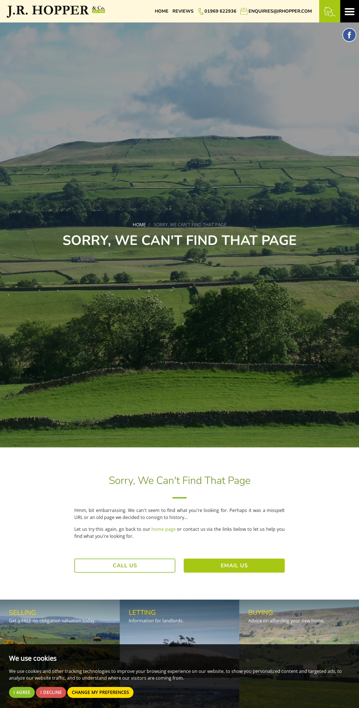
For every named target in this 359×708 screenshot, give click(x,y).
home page (163, 529)
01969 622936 (220, 11)
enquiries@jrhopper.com (280, 11)
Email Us (234, 565)
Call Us (125, 565)
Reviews (183, 11)
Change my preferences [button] (106, 692)
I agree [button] (22, 692)
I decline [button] (53, 692)
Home (162, 11)
